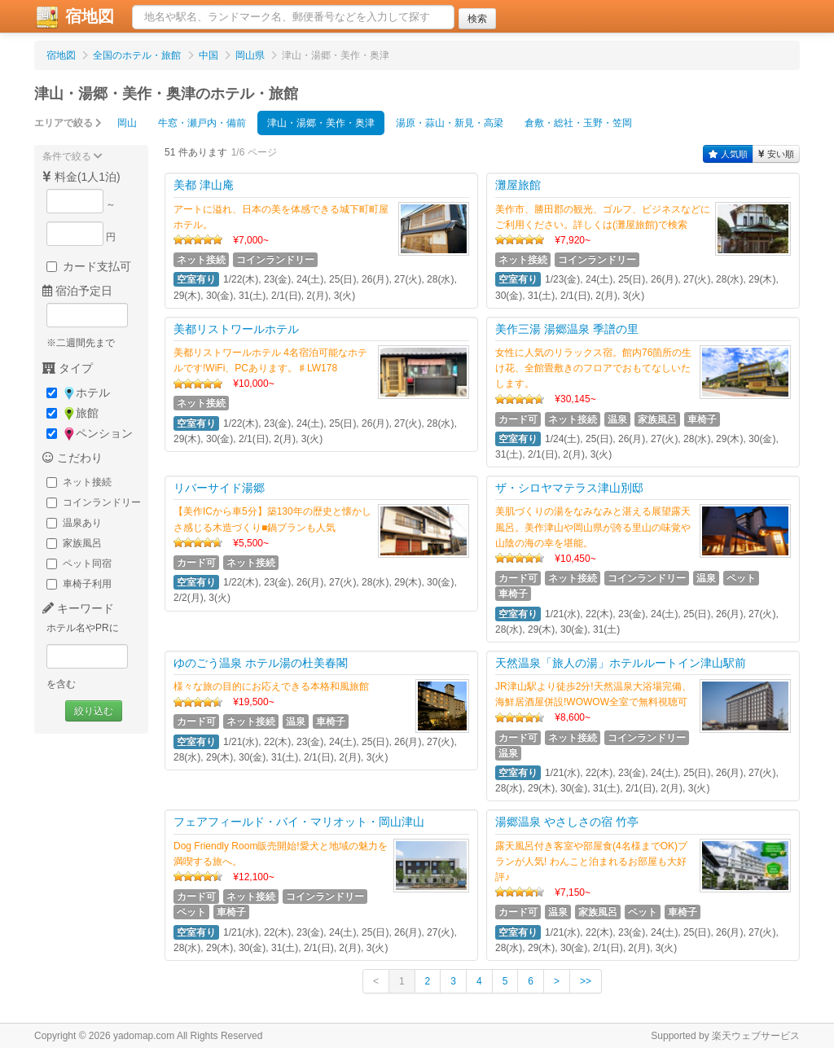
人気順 (728, 154)
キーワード (78, 608)
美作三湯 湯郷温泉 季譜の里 (567, 328)
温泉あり (74, 522)
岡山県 (250, 55)
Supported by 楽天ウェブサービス (725, 1035)
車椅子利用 (79, 584)
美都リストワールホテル (236, 328)
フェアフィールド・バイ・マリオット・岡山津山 (298, 821)
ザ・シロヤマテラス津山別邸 (569, 487)
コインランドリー (93, 502)
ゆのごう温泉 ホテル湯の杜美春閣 (260, 662)
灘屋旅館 (518, 184)
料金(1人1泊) (81, 176)
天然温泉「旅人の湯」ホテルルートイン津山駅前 (620, 662)
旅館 (72, 413)
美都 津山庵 (203, 184)
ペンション (89, 434)
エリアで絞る (68, 123)
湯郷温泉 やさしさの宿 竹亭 (567, 821)
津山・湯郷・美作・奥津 (321, 123)
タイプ (67, 368)
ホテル (78, 393)
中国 (208, 55)
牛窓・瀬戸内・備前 (202, 123)
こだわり (72, 457)
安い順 (776, 154)
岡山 (127, 123)
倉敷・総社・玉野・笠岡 (578, 123)
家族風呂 (74, 543)
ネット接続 (79, 482)
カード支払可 (88, 266)
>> (585, 981)
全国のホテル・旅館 (137, 55)
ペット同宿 (79, 563)
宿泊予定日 (77, 290)
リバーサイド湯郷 (219, 487)
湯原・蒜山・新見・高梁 (449, 123)
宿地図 (74, 17)
